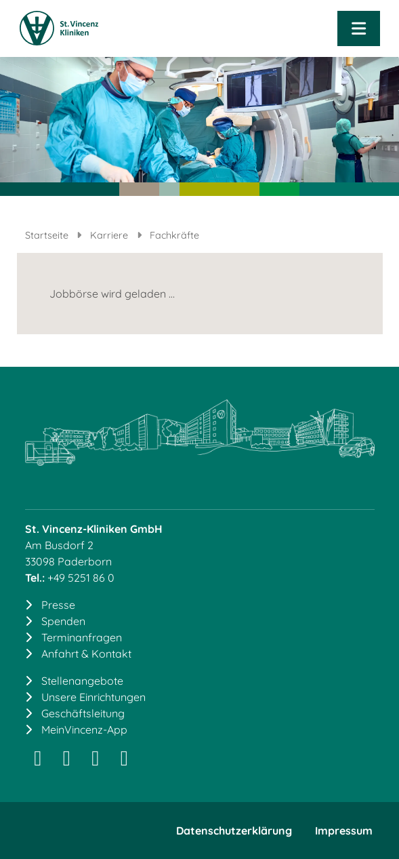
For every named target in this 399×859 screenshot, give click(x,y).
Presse (58, 605)
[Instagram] (38, 761)
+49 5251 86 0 (80, 577)
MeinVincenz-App (84, 729)
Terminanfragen (81, 637)
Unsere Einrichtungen (93, 697)
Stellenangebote (82, 680)
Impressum (344, 830)
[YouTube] (124, 761)
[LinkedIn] (67, 761)
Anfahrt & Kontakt (86, 653)
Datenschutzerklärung (234, 830)
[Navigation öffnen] (358, 28)
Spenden (63, 621)
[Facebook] (96, 761)
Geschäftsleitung (83, 713)
